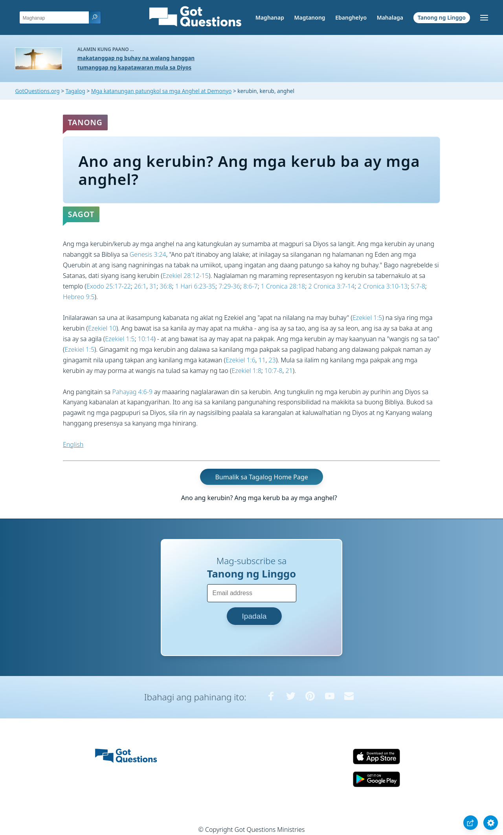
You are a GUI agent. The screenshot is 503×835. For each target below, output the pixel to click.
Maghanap (269, 17)
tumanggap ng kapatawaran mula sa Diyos (134, 67)
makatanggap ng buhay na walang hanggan (136, 58)
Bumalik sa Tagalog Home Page (261, 477)
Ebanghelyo (351, 17)
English (73, 444)
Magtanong (309, 17)
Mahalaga (390, 17)
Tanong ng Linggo (442, 17)
